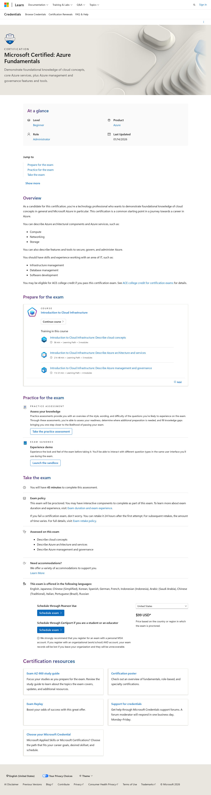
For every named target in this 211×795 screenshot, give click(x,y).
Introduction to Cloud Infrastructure (64, 312)
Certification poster (124, 673)
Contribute (64, 784)
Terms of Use (130, 784)
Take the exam (36, 174)
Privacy (78, 784)
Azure (117, 125)
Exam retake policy (84, 521)
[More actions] (204, 22)
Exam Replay (35, 704)
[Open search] (194, 5)
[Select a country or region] (162, 606)
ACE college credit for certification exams (148, 283)
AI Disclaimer (11, 784)
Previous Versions (32, 784)
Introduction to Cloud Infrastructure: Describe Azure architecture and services (98, 352)
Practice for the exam (41, 169)
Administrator (41, 139)
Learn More (37, 573)
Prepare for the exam (40, 165)
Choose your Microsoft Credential (49, 734)
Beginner (38, 125)
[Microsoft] (6, 4)
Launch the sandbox (45, 463)
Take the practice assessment (51, 431)
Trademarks (147, 784)
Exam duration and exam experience (90, 508)
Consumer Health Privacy (102, 784)
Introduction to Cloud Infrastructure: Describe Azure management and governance (101, 368)
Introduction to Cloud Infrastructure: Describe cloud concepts (88, 337)
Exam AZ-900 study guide (43, 673)
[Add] (178, 382)
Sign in (203, 4)
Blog (48, 784)
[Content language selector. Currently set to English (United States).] (20, 776)
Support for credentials (126, 704)
